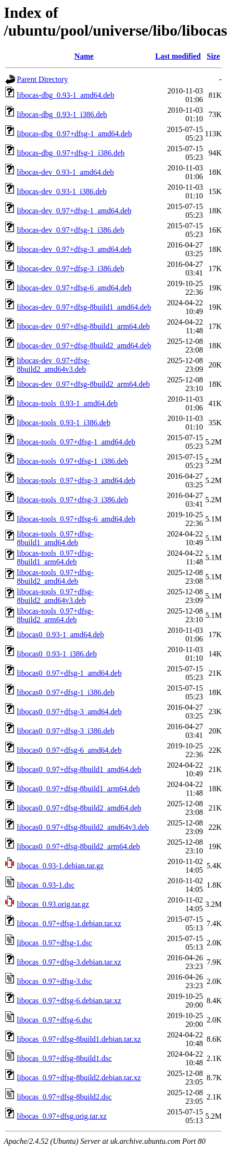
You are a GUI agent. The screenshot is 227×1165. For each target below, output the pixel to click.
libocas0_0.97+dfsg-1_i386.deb (65, 692)
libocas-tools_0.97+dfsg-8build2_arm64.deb (55, 615)
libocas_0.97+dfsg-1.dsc (54, 943)
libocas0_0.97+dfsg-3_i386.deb (65, 731)
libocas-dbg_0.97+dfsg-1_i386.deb (71, 153)
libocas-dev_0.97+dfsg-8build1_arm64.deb (83, 326)
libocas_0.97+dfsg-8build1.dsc (64, 1058)
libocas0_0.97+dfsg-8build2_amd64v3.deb (83, 827)
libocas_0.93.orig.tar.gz (53, 904)
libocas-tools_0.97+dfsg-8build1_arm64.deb (55, 557)
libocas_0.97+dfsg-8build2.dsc (64, 1097)
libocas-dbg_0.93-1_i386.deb (62, 114)
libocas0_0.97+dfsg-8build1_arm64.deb (78, 789)
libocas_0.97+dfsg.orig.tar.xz (62, 1116)
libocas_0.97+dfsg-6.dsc (54, 1020)
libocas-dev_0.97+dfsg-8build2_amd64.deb (84, 345)
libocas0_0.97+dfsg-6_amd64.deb (69, 750)
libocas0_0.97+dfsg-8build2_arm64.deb (78, 846)
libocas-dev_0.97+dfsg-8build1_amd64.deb (84, 307)
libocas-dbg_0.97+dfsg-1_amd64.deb (74, 134)
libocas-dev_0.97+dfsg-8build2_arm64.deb (83, 384)
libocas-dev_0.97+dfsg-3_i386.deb (70, 268)
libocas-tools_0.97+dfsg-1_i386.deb (72, 461)
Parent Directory (42, 79)
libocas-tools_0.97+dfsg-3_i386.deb (72, 500)
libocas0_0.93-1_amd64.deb (60, 634)
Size (213, 56)
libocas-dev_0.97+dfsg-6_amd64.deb (74, 288)
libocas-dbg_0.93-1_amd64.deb (65, 95)
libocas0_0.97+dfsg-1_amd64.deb (69, 673)
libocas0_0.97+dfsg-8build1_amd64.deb (79, 769)
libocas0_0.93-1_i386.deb (57, 654)
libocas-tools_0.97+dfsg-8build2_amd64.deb (55, 576)
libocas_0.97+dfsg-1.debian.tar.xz (69, 923)
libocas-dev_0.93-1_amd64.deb (65, 172)
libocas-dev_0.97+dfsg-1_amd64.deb (74, 211)
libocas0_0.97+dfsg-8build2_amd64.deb (79, 808)
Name (84, 56)
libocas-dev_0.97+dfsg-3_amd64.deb (74, 249)
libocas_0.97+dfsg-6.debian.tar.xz (69, 1000)
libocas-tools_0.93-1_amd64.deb (67, 403)
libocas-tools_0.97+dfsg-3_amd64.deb (76, 480)
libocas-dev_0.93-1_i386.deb (62, 191)
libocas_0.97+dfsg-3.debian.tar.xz (69, 962)
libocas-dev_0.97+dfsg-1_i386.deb (70, 230)
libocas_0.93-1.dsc (46, 885)
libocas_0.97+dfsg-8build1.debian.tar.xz (79, 1039)
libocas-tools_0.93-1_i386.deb (64, 423)
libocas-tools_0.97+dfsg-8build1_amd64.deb (55, 538)
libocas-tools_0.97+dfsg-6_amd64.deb (76, 519)
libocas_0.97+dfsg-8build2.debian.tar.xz (79, 1077)
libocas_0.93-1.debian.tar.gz (60, 866)
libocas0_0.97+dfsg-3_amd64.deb (69, 711)
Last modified (178, 56)
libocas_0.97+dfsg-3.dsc (54, 981)
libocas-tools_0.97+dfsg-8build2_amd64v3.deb (55, 596)
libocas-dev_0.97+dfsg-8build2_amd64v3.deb (53, 364)
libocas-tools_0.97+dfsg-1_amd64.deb (76, 442)
